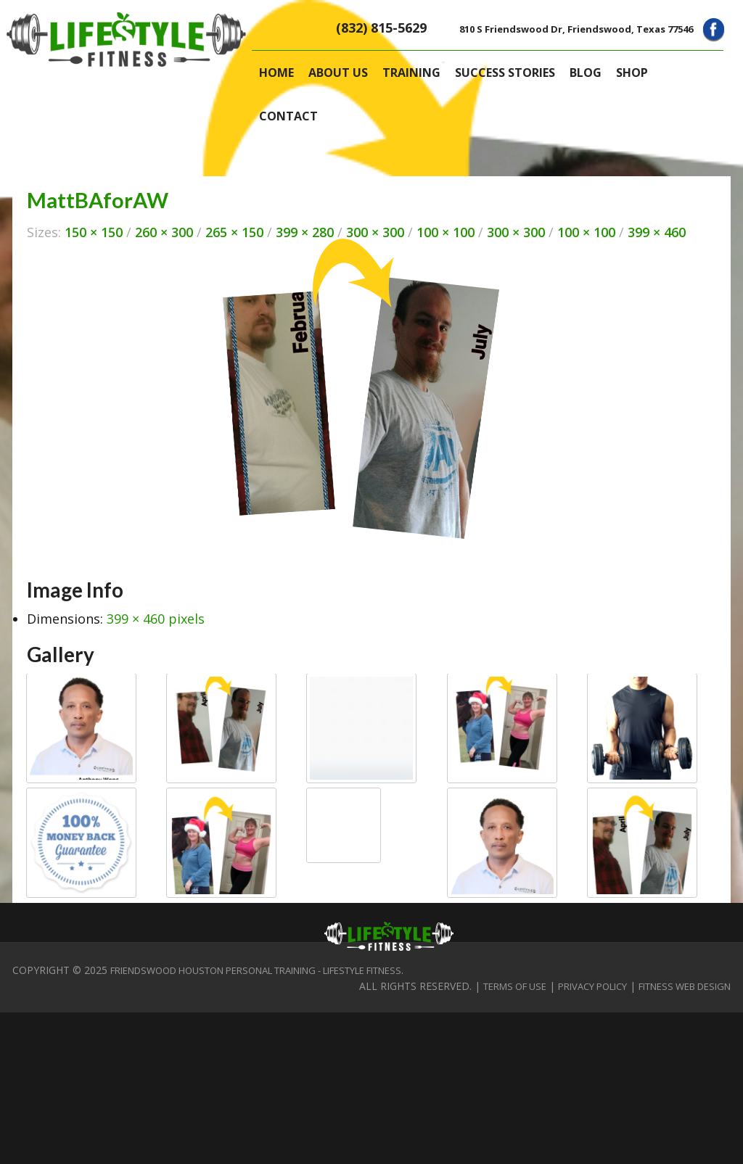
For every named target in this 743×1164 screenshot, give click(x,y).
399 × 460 (657, 232)
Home (276, 73)
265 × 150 (234, 232)
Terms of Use (514, 986)
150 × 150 (94, 232)
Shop (632, 73)
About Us (338, 73)
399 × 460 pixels (156, 618)
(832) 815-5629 (381, 27)
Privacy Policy (592, 986)
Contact (288, 116)
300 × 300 (375, 232)
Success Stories (505, 73)
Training (411, 73)
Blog (586, 73)
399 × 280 (305, 232)
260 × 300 (164, 232)
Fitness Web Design (685, 986)
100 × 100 (445, 232)
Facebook (713, 29)
